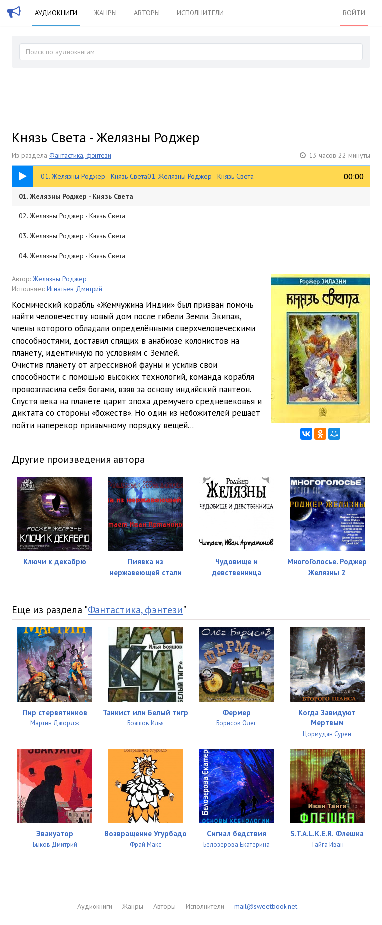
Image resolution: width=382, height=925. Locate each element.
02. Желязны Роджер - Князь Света (72, 215)
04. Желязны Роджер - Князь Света (72, 255)
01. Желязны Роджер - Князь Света (76, 196)
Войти (354, 12)
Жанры (105, 12)
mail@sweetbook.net (265, 906)
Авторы (147, 12)
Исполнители (200, 12)
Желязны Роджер (60, 278)
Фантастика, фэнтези (80, 155)
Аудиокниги (56, 12)
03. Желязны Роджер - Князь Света (72, 235)
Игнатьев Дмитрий (74, 288)
